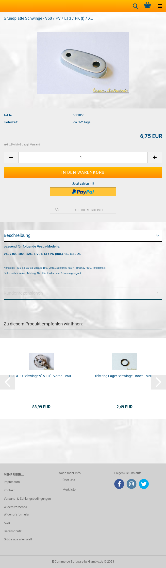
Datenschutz (12, 531)
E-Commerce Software (67, 561)
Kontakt (9, 490)
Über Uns (69, 480)
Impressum (12, 482)
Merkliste (69, 489)
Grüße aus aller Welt (18, 539)
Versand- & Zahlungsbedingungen (27, 498)
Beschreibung (17, 235)
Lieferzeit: (11, 122)
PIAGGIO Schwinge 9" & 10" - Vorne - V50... (41, 376)
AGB (7, 523)
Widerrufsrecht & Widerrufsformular (16, 510)
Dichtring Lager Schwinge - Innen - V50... (124, 376)
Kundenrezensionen (23, 293)
